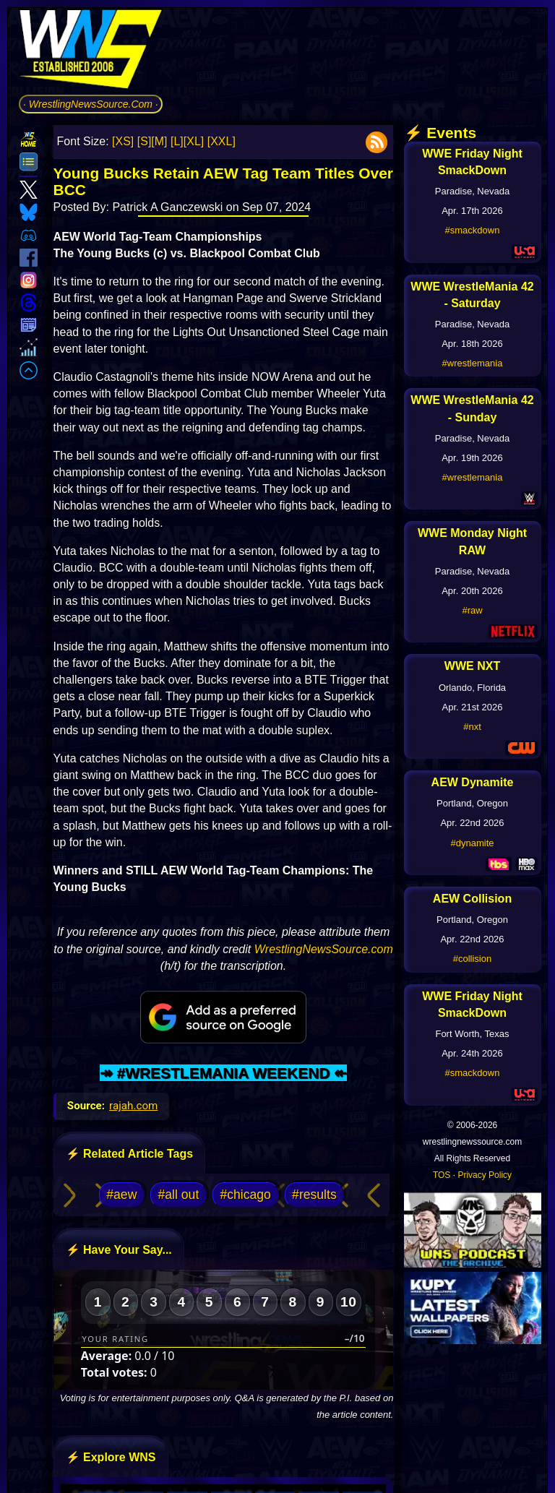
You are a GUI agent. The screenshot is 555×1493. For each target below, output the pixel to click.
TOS (441, 1175)
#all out (178, 1194)
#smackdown (472, 230)
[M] (159, 141)
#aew (121, 1194)
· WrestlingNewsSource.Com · (90, 104)
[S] (144, 141)
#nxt (472, 726)
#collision (472, 958)
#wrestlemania (472, 363)
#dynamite (472, 843)
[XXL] (221, 141)
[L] (177, 141)
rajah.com (133, 1105)
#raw (472, 610)
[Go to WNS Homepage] (91, 52)
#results (314, 1194)
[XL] (194, 141)
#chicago (245, 1194)
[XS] (123, 141)
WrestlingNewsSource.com (323, 949)
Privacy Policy (484, 1175)
